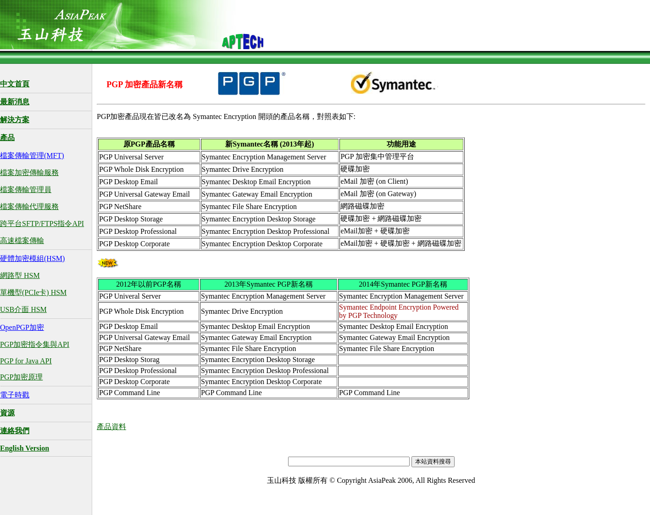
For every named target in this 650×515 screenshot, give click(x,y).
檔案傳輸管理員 (25, 189)
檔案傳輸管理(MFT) (32, 155)
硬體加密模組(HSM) (32, 258)
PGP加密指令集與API (34, 344)
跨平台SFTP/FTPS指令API (42, 223)
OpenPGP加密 (22, 327)
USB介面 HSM (23, 309)
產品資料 (111, 426)
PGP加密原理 (21, 377)
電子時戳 (14, 395)
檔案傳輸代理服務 (29, 206)
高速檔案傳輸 (22, 240)
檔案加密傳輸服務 (29, 172)
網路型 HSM (20, 275)
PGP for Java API (26, 361)
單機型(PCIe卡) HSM (33, 292)
